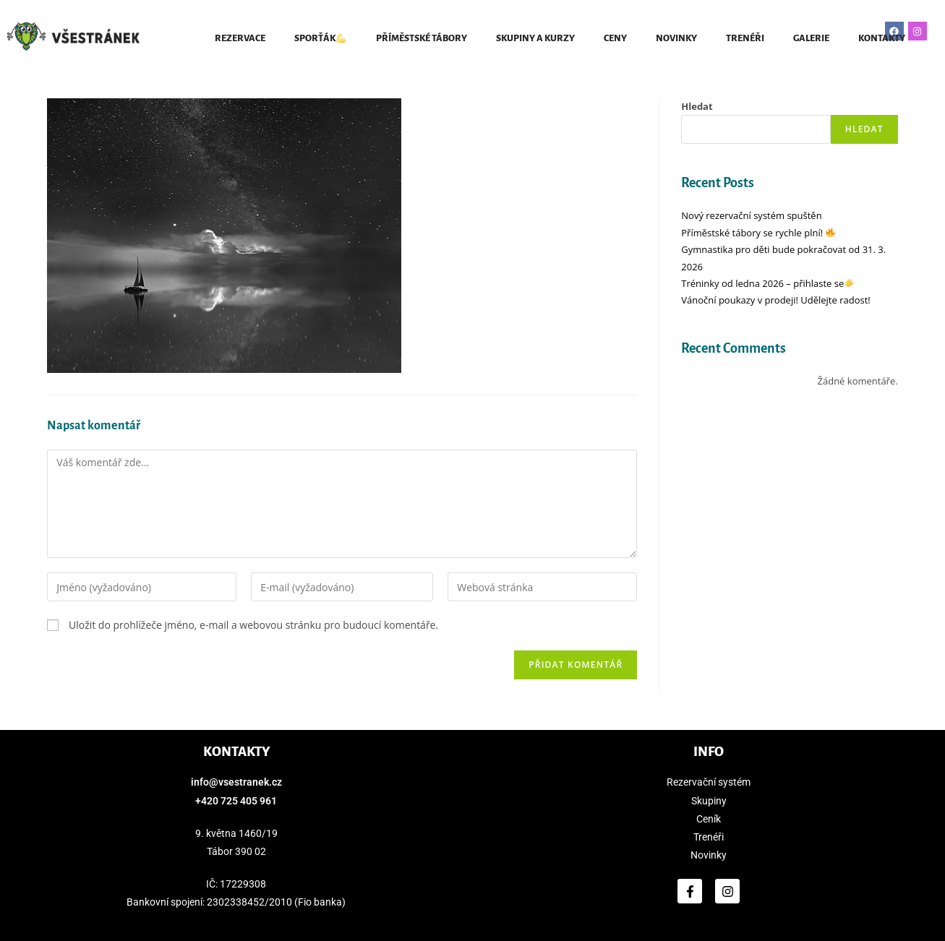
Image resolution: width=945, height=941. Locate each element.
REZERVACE (240, 38)
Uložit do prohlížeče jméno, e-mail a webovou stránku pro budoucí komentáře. (253, 625)
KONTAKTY (881, 38)
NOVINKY (676, 38)
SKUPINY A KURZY (535, 38)
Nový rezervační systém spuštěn (751, 215)
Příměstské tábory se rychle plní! (758, 232)
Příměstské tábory (421, 38)
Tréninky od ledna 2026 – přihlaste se (767, 283)
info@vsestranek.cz (236, 782)
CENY (615, 38)
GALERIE (811, 38)
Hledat (696, 106)
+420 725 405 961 (236, 801)
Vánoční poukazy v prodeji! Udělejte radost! (775, 299)
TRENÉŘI (745, 38)
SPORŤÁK (320, 38)
